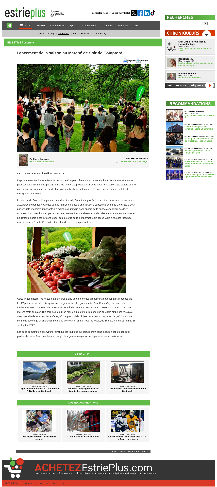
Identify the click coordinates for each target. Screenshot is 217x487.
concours (51, 473)
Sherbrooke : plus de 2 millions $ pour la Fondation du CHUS (199, 175)
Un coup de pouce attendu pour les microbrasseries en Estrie (199, 140)
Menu (25, 25)
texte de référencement (103, 473)
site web (121, 473)
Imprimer (131, 61)
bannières (40, 473)
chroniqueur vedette (145, 473)
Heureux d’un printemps (189, 78)
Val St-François (101, 33)
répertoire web (65, 473)
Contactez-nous (100, 13)
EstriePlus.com (21, 483)
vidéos (130, 473)
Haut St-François (81, 33)
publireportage (82, 473)
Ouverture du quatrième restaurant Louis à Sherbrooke (198, 127)
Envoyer (144, 61)
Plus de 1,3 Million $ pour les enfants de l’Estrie (198, 151)
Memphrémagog (46, 33)
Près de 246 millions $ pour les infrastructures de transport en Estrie (198, 163)
